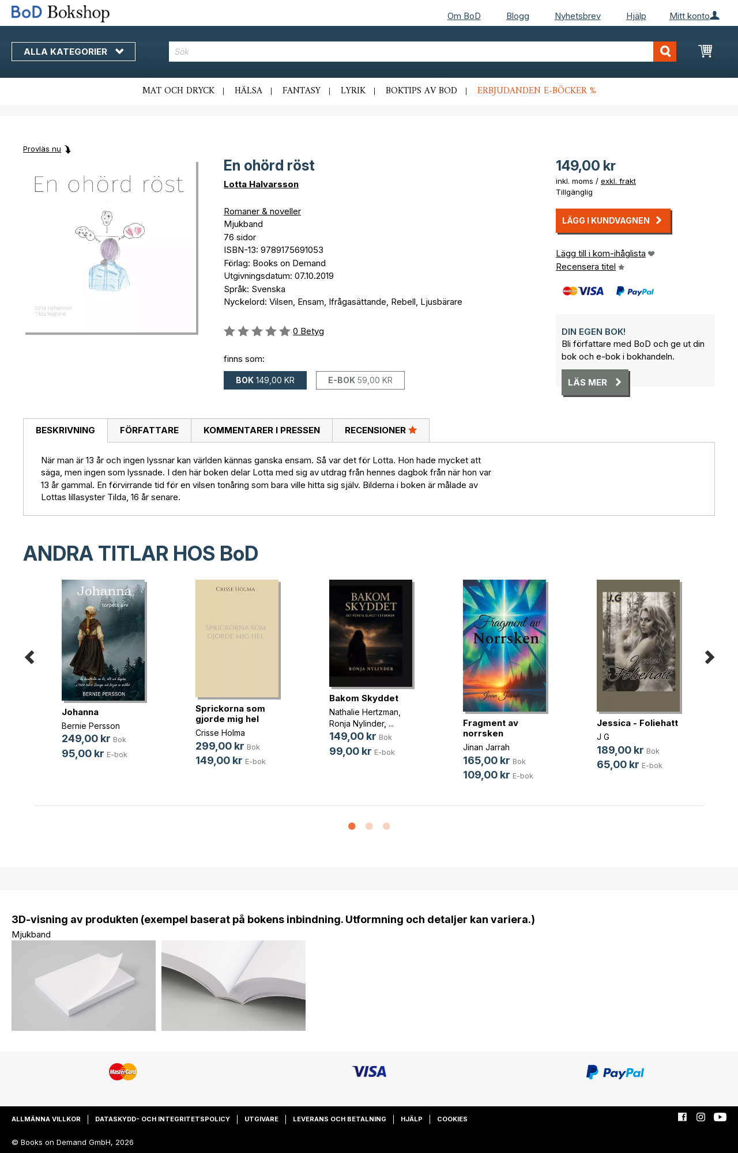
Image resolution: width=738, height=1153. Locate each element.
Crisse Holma (220, 733)
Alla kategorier (73, 51)
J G (603, 737)
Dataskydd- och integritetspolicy (162, 1119)
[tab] (65, 431)
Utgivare (261, 1119)
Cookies (452, 1119)
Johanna (80, 711)
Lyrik (353, 91)
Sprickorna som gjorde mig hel (230, 713)
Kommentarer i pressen (262, 430)
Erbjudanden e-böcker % (536, 91)
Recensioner (381, 430)
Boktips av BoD (421, 91)
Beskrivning (65, 430)
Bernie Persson (91, 726)
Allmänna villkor (46, 1119)
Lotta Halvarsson (261, 184)
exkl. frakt (618, 181)
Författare (149, 430)
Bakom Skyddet (363, 698)
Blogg (517, 15)
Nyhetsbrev (578, 15)
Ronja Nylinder (356, 723)
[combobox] (422, 51)
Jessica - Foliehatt (637, 722)
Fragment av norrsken (490, 728)
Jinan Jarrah (486, 747)
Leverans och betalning (339, 1119)
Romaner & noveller (262, 211)
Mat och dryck (178, 91)
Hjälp (636, 15)
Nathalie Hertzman (363, 712)
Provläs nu (42, 148)
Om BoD (464, 15)
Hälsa (248, 91)
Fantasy (302, 91)
